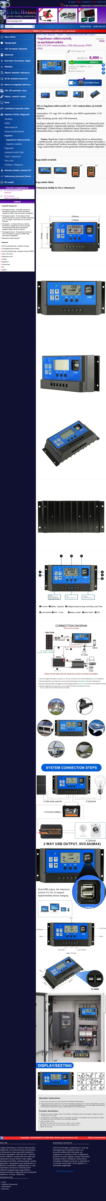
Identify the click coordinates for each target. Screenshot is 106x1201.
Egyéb (4, 270)
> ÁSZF (3, 1182)
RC (3, 267)
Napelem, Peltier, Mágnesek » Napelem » (51, 35)
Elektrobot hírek (7, 256)
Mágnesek (9, 148)
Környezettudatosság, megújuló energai (15, 246)
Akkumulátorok (11, 127)
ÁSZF (90, 1137)
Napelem (9, 136)
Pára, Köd (9, 161)
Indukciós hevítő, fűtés (14, 152)
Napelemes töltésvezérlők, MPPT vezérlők (20, 140)
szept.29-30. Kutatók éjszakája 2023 (21, 21)
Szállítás (85, 27)
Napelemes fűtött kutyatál (10, 238)
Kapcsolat (99, 27)
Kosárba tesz (91, 83)
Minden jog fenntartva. (64, 1137)
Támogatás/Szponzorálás (10, 248)
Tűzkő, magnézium (13, 156)
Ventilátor (9, 119)
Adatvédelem (99, 1137)
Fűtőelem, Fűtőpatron (14, 165)
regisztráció (86, 5)
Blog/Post (5, 262)
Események (6, 264)
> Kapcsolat (4, 1189)
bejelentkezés (99, 5)
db (69, 5)
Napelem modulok (13, 144)
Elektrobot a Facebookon (65, 1171)
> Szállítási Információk (8, 1184)
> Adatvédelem (5, 1186)
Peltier (7, 123)
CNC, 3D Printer (7, 254)
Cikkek (4, 259)
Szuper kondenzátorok (14, 131)
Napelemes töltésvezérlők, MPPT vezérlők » (81, 35)
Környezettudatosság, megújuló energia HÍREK (18, 251)
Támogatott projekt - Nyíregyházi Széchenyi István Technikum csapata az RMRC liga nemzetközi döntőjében (16, 233)
